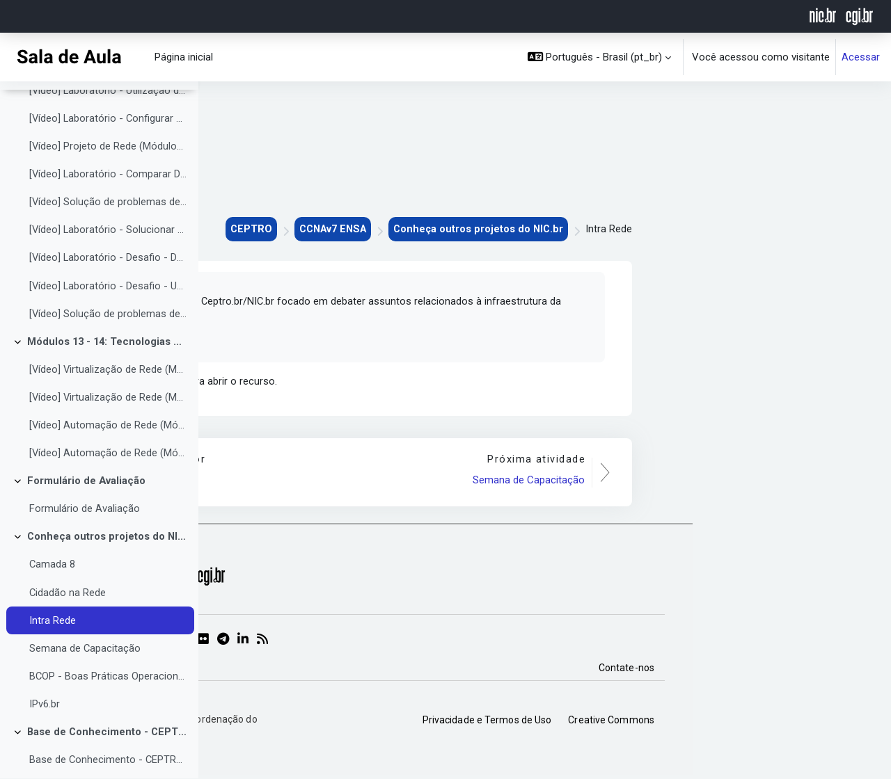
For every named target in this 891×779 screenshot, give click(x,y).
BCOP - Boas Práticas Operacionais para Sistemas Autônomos (108, 710)
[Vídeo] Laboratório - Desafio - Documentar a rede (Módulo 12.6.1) (108, 287)
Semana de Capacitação (85, 681)
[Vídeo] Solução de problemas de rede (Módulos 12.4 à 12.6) (108, 343)
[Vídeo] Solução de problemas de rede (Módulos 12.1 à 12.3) (108, 231)
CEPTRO (440, 229)
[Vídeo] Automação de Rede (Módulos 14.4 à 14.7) (108, 485)
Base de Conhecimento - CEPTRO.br (107, 766)
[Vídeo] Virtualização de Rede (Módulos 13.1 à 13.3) (108, 400)
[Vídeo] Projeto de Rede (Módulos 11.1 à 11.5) (108, 174)
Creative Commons (809, 722)
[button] (600, 57)
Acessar (861, 57)
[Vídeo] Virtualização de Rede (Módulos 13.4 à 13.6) (108, 428)
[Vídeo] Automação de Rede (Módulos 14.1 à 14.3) (108, 456)
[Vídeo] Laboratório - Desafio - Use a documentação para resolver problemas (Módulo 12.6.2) (108, 316)
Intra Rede (52, 654)
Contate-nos (825, 670)
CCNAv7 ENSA (525, 229)
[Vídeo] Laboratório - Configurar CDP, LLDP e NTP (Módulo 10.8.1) (108, 146)
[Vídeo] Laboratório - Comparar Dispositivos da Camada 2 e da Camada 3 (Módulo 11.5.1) (108, 203)
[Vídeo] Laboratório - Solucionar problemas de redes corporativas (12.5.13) (108, 259)
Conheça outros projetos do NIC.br (107, 569)
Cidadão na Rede (68, 625)
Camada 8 (52, 597)
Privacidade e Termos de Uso (685, 722)
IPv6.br (44, 738)
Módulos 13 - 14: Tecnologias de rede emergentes (107, 372)
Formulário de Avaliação (86, 512)
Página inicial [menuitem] (184, 57)
